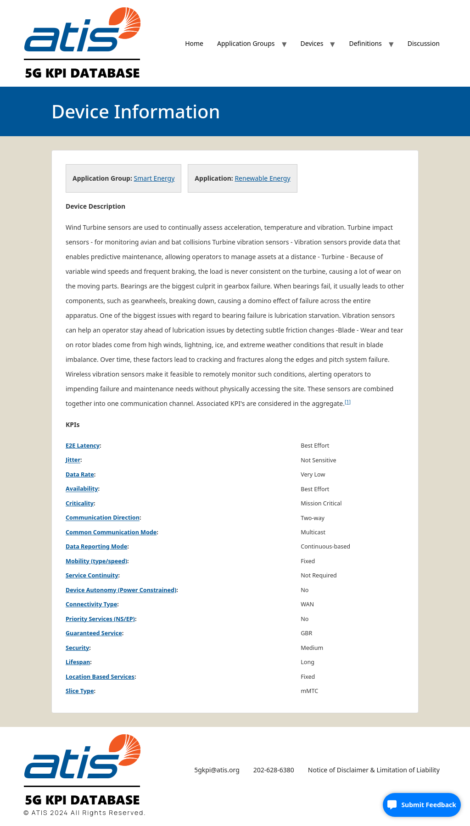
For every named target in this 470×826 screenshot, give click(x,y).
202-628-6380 (273, 769)
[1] (348, 402)
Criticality (80, 503)
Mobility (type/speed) (96, 561)
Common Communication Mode (111, 532)
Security (77, 648)
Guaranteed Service (94, 633)
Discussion (424, 43)
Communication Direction (103, 518)
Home (194, 43)
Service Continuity (92, 575)
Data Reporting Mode (96, 546)
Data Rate (80, 474)
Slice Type (80, 691)
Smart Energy (154, 178)
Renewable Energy (262, 178)
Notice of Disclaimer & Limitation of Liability (374, 769)
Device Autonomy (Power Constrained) (121, 590)
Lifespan (78, 662)
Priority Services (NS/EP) (100, 619)
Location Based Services (100, 677)
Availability (82, 489)
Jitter (73, 460)
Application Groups (246, 43)
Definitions (365, 43)
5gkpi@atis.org (217, 769)
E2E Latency (83, 445)
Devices (312, 43)
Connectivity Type (91, 604)
